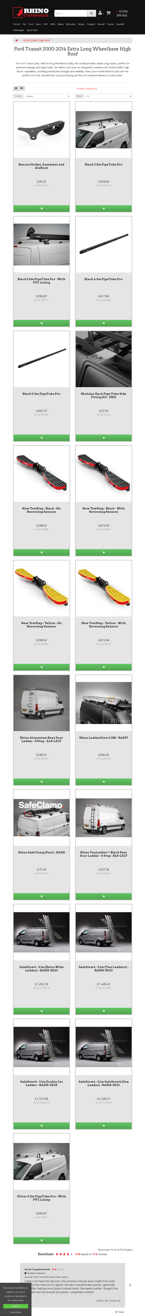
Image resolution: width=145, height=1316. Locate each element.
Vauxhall (120, 24)
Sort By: (18, 96)
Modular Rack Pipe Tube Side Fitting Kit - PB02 (103, 395)
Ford (31, 24)
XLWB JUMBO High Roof (36, 40)
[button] (130, 1285)
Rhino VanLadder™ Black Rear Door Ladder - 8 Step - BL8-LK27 (103, 854)
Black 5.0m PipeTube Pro (41, 393)
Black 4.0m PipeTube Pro (104, 279)
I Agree (15, 1306)
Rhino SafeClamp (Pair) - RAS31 (41, 852)
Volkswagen (18, 30)
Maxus (61, 24)
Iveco (38, 24)
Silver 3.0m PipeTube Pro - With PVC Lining (41, 1198)
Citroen (16, 24)
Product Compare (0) (87, 88)
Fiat (24, 24)
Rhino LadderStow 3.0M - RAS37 (103, 737)
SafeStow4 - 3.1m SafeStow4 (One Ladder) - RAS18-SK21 (104, 1083)
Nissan (81, 24)
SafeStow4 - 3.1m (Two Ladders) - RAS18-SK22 (103, 968)
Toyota (110, 24)
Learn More (15, 1312)
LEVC (45, 24)
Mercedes (71, 24)
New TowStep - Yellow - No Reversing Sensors (41, 624)
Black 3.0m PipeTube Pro (103, 164)
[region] (72, 1285)
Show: (79, 96)
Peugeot (91, 24)
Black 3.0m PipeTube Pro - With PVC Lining (41, 280)
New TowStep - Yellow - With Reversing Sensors (104, 624)
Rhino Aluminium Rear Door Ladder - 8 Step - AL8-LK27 (41, 739)
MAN (53, 24)
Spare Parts (32, 30)
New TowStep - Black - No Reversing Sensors (41, 510)
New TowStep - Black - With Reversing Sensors (104, 510)
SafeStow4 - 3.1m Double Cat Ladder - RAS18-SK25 (41, 1083)
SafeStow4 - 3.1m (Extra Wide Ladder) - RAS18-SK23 (41, 968)
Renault (101, 24)
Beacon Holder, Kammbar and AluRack (41, 166)
